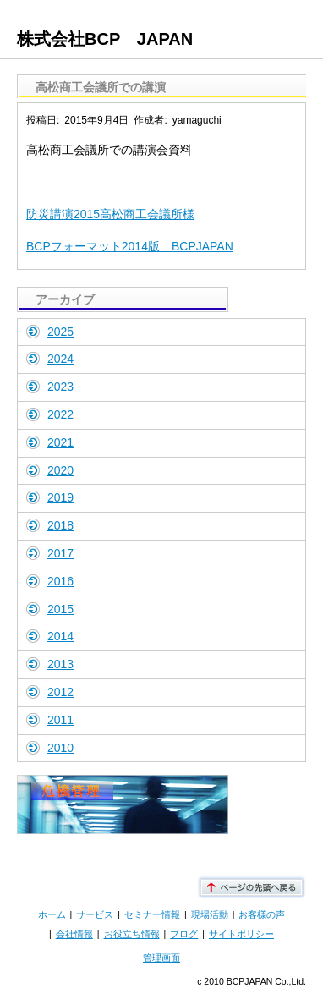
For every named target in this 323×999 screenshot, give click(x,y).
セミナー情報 (152, 914)
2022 (60, 414)
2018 (60, 525)
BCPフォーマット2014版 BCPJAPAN (129, 246)
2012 (60, 692)
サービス (94, 914)
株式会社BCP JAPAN (105, 39)
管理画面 (161, 957)
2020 (60, 470)
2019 (60, 497)
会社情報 (74, 934)
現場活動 (209, 914)
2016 (60, 581)
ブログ (184, 934)
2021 (60, 442)
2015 (60, 609)
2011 (60, 720)
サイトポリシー (241, 934)
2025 (60, 331)
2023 (60, 386)
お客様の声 (261, 914)
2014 (60, 636)
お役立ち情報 (132, 934)
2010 (60, 748)
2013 (60, 664)
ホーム (52, 914)
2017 (60, 553)
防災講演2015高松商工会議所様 (110, 214)
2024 (60, 358)
